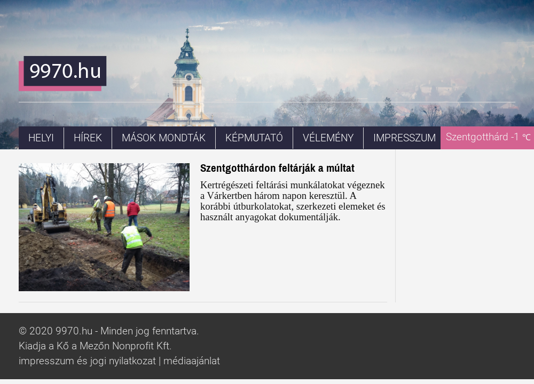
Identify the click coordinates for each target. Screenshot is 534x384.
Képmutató (254, 138)
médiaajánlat (191, 361)
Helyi (41, 138)
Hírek (88, 138)
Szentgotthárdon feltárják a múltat (277, 167)
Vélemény (328, 138)
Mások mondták (164, 138)
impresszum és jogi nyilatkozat (87, 361)
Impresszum (404, 138)
